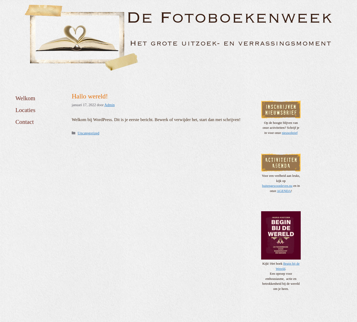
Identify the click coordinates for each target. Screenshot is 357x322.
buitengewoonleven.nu (277, 186)
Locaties (25, 110)
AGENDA (284, 191)
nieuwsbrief (290, 133)
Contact (24, 122)
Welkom (25, 98)
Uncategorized (88, 133)
